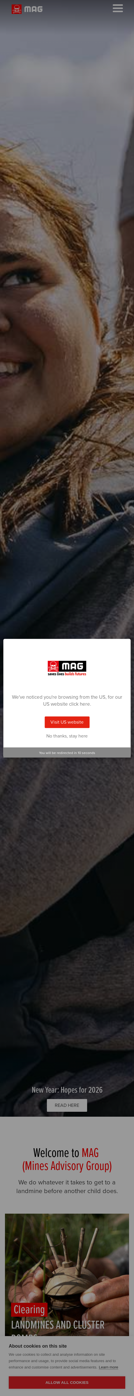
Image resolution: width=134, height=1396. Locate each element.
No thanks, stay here (67, 736)
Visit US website (67, 722)
